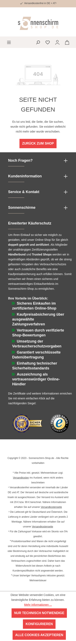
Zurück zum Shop (38, 143)
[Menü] (9, 42)
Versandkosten (21, 477)
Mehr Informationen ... (38, 604)
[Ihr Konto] (57, 42)
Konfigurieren (39, 624)
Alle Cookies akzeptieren (39, 635)
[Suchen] (38, 42)
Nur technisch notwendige (39, 613)
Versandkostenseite (51, 507)
